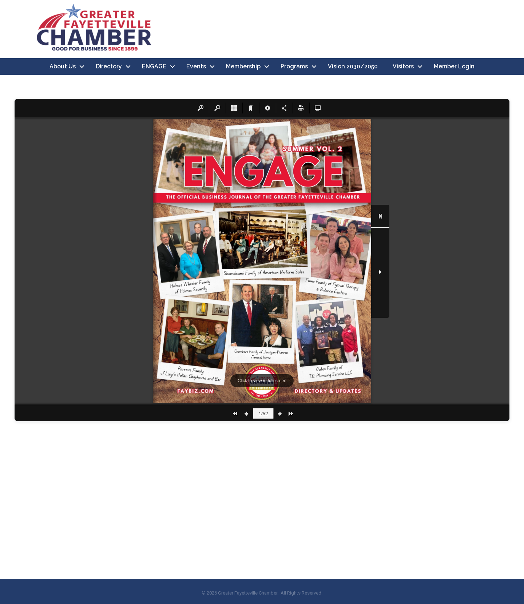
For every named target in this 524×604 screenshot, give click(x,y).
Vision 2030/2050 (353, 66)
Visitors (403, 66)
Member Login (454, 66)
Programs (294, 66)
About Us (62, 66)
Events (196, 66)
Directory (109, 66)
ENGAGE (154, 66)
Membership (243, 66)
